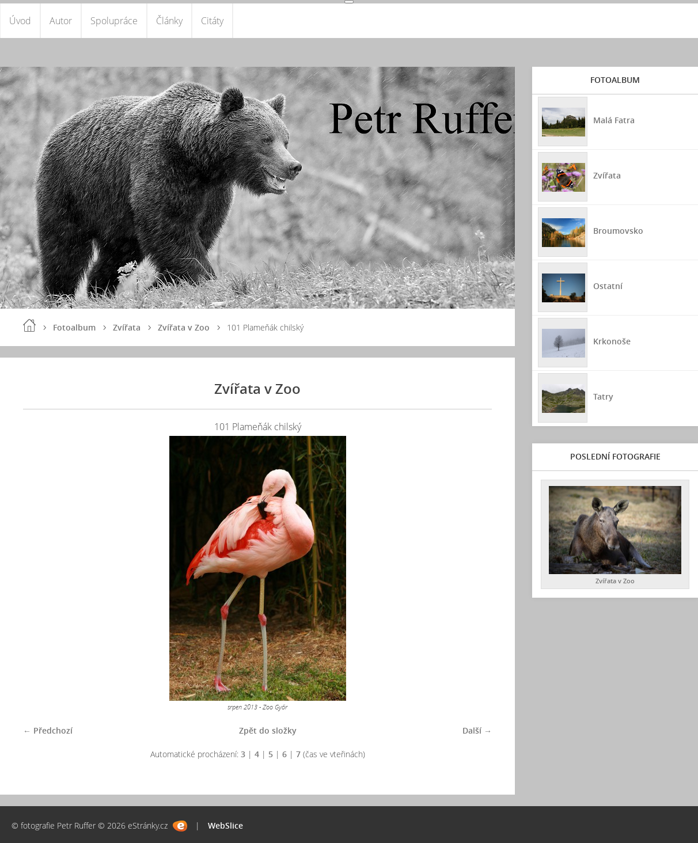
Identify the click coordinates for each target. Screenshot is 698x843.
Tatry (603, 396)
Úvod (20, 20)
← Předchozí (48, 730)
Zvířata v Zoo (184, 327)
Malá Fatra (614, 120)
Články (169, 20)
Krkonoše (612, 341)
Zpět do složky (268, 730)
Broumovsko (618, 230)
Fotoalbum (74, 327)
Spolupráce (114, 20)
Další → (477, 730)
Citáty (212, 20)
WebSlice (225, 825)
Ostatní (608, 285)
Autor (61, 20)
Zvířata (127, 327)
